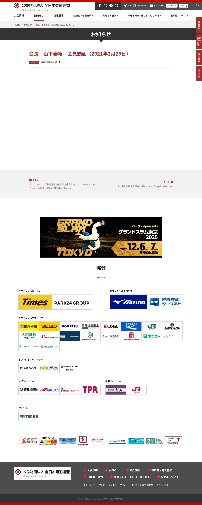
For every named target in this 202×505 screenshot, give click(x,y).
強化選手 (59, 15)
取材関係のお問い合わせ (142, 484)
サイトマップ (89, 484)
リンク (102, 484)
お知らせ (39, 15)
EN (197, 5)
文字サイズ (171, 5)
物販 (129, 5)
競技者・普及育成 (161, 470)
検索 (182, 5)
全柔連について (170, 476)
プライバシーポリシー (118, 484)
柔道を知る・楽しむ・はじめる (132, 476)
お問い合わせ (159, 5)
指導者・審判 (95, 476)
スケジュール (142, 5)
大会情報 (19, 15)
